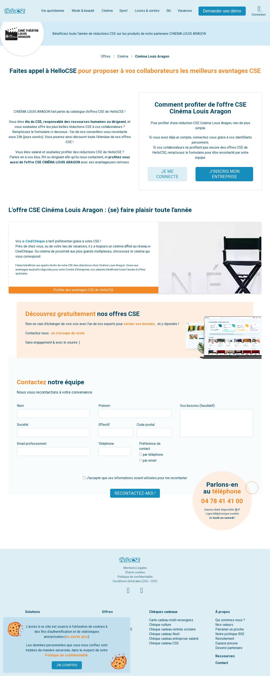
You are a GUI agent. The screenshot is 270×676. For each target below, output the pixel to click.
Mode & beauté (83, 11)
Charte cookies (135, 572)
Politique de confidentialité (135, 576)
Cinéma (107, 11)
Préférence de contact (150, 446)
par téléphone (151, 455)
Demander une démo (222, 10)
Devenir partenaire (228, 648)
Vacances (185, 11)
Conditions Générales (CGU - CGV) (135, 581)
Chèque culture (160, 625)
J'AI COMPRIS (66, 665)
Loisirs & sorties (147, 11)
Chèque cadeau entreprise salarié (173, 639)
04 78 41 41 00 (222, 501)
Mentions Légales (135, 568)
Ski (168, 11)
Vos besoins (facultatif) (197, 406)
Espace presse (226, 643)
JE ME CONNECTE (167, 174)
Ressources (225, 656)
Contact (221, 663)
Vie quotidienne (52, 11)
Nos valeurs (224, 625)
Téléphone (106, 444)
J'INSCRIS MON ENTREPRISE (224, 174)
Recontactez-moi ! (135, 493)
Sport (123, 11)
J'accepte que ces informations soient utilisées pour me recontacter (135, 478)
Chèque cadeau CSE (164, 643)
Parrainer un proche (229, 629)
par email (147, 460)
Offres (106, 56)
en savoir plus (77, 637)
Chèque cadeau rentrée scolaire (172, 629)
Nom (20, 406)
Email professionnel (31, 444)
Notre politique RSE (229, 634)
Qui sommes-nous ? (230, 620)
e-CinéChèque (33, 241)
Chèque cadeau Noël (164, 634)
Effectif (104, 425)
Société (22, 425)
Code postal (146, 425)
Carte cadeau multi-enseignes (171, 620)
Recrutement (224, 639)
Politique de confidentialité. (67, 655)
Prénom (104, 406)
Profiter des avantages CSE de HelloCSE (83, 290)
